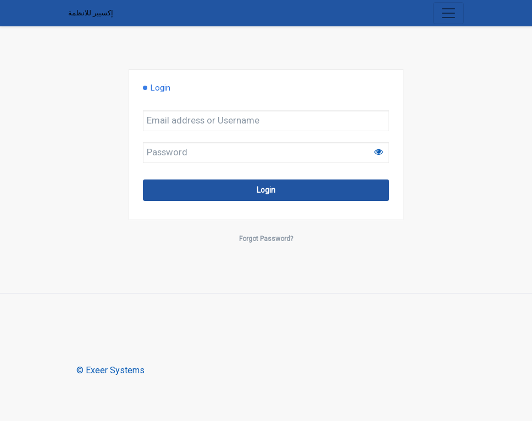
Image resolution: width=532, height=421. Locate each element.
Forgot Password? (266, 239)
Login (266, 190)
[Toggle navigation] (448, 13)
